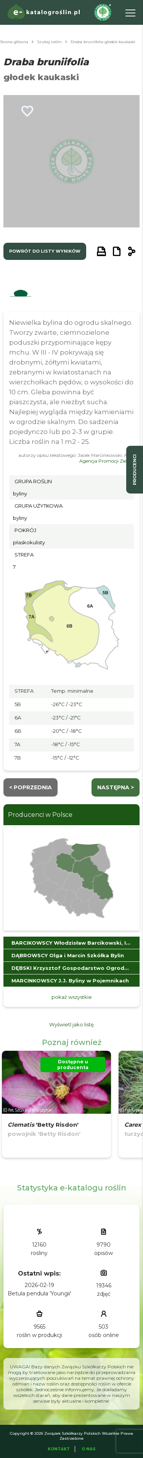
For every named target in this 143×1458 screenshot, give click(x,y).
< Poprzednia (30, 787)
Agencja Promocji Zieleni (106, 461)
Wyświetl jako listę (71, 1024)
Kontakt (59, 1449)
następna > (115, 787)
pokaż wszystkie (71, 997)
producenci (134, 469)
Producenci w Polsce (40, 814)
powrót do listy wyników (44, 251)
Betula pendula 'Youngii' (39, 1293)
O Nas (89, 1449)
